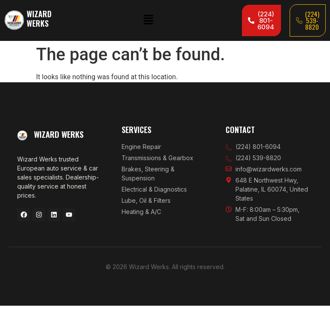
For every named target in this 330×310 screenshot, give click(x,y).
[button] (148, 20)
